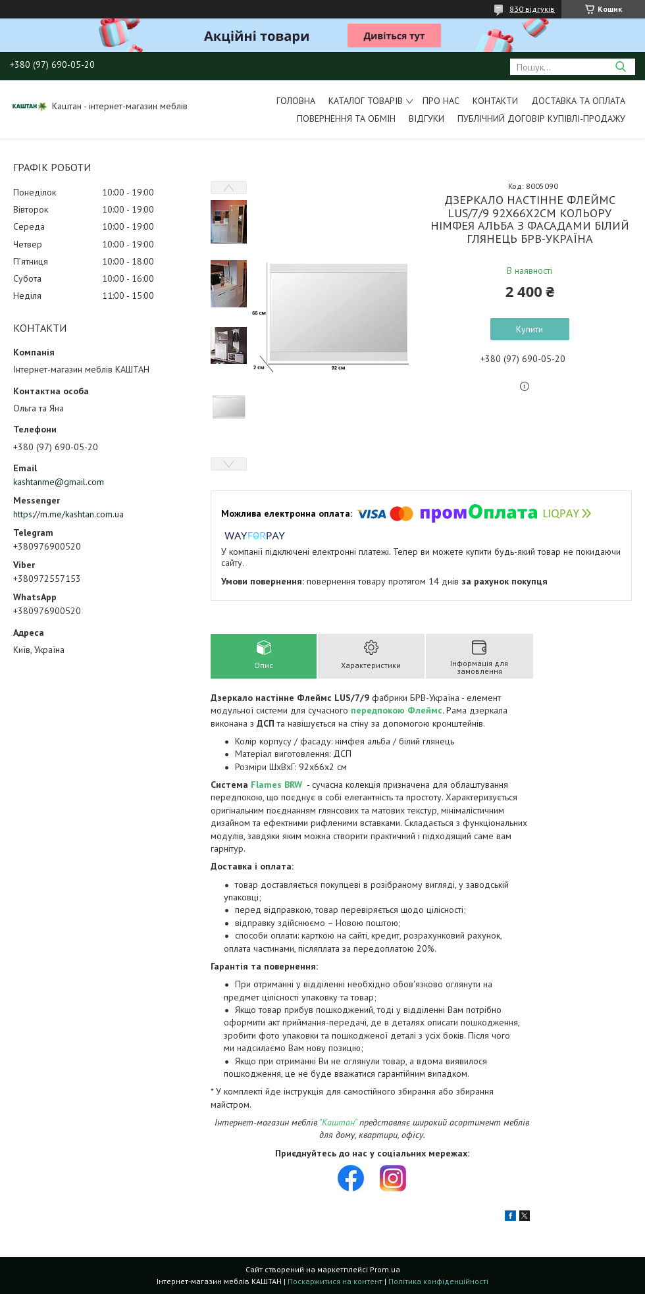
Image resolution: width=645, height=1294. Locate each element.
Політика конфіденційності (438, 1281)
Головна (295, 101)
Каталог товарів (365, 101)
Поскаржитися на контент (335, 1281)
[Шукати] (620, 67)
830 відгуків (532, 9)
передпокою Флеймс (396, 710)
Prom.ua (385, 1269)
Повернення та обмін (346, 118)
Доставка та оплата (578, 101)
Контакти (495, 101)
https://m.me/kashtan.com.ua (68, 514)
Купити (529, 329)
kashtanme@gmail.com (58, 482)
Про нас (441, 101)
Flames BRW (276, 784)
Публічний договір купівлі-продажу (541, 118)
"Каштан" (338, 1122)
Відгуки (426, 118)
